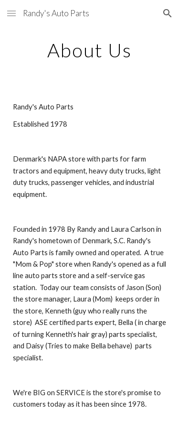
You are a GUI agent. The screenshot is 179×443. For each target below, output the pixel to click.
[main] (89, 50)
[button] (11, 13)
